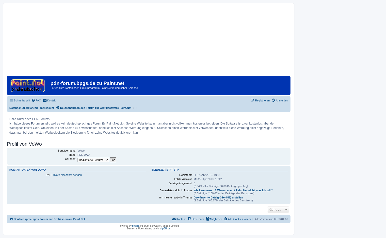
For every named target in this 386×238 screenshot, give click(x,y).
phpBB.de (165, 228)
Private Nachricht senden (66, 174)
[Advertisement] (148, 41)
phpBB (136, 225)
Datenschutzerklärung (23, 107)
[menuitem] (36, 100)
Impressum (47, 107)
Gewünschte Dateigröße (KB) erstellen (218, 197)
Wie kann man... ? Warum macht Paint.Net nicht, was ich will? (233, 190)
